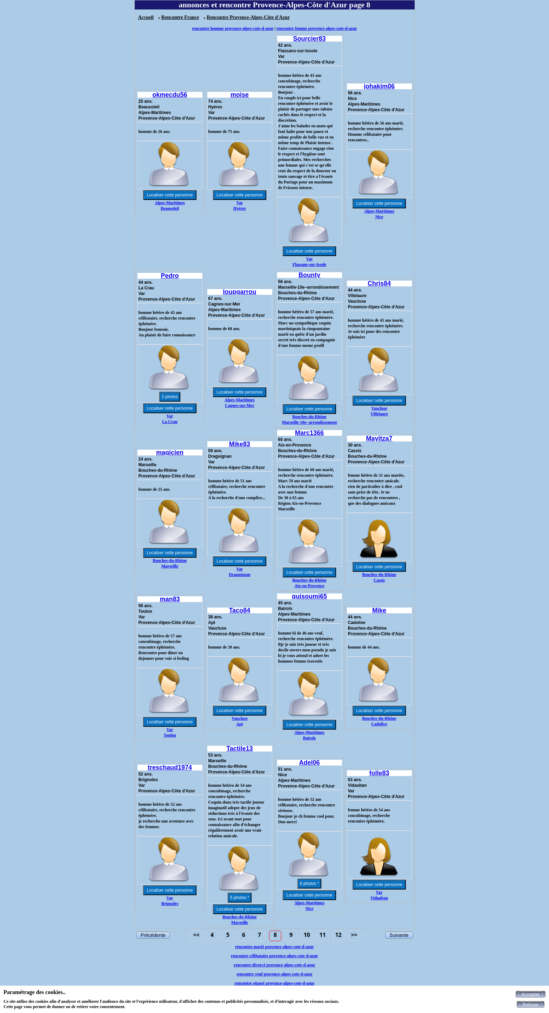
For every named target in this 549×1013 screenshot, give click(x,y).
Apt (239, 724)
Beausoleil (170, 208)
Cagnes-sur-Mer (239, 405)
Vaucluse (379, 408)
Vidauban (379, 897)
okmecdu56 (169, 94)
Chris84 (379, 283)
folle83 (379, 773)
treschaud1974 (170, 767)
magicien (169, 452)
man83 (170, 599)
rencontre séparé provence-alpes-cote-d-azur (275, 983)
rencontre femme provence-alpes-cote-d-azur (316, 28)
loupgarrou (239, 291)
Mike (379, 610)
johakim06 (379, 86)
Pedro (170, 275)
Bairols (309, 738)
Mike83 (239, 444)
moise (239, 94)
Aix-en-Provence (309, 585)
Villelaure (379, 413)
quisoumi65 (309, 596)
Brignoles (170, 903)
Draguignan (239, 574)
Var (239, 202)
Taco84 (239, 610)
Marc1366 (309, 432)
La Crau (170, 421)
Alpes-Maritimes (170, 202)
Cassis (379, 580)
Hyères (239, 208)
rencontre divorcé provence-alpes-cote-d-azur (274, 964)
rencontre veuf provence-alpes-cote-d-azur (274, 974)
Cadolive (379, 724)
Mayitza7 (379, 438)
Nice (379, 216)
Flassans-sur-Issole (309, 264)
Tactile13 (239, 748)
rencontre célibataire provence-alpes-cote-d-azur (274, 955)
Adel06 (309, 762)
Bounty (309, 275)
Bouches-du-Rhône (309, 416)
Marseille (169, 566)
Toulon (169, 735)
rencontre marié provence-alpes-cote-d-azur (274, 946)
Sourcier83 (309, 38)
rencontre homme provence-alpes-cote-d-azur (232, 28)
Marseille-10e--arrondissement (309, 422)
